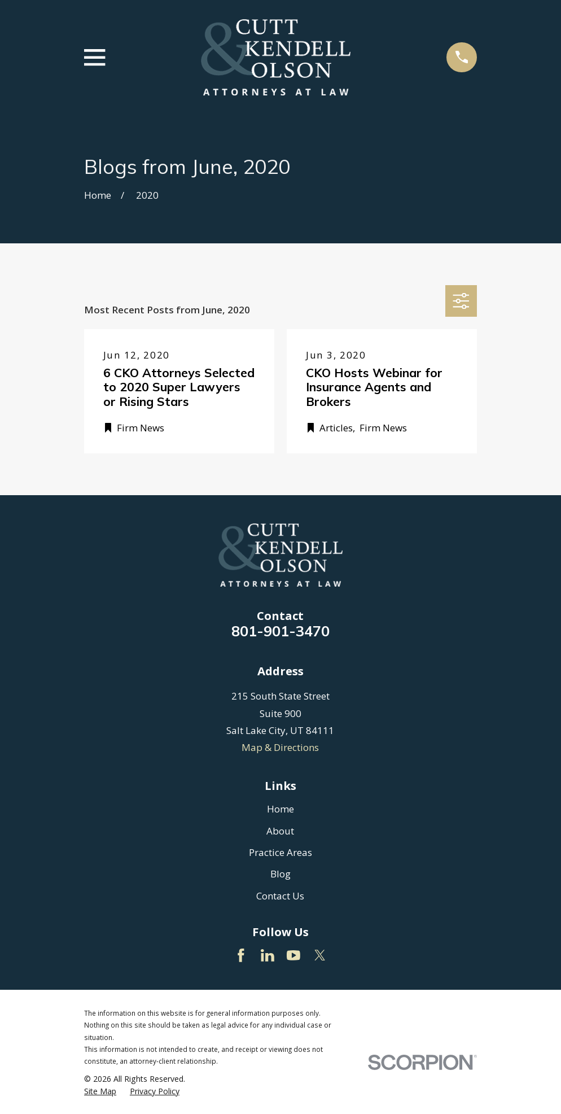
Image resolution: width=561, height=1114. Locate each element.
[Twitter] (320, 955)
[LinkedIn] (267, 955)
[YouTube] (293, 955)
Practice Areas (280, 852)
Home (280, 808)
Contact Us (280, 895)
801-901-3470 (280, 631)
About (280, 830)
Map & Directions (280, 747)
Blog (280, 873)
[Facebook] (241, 955)
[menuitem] (100, 1091)
